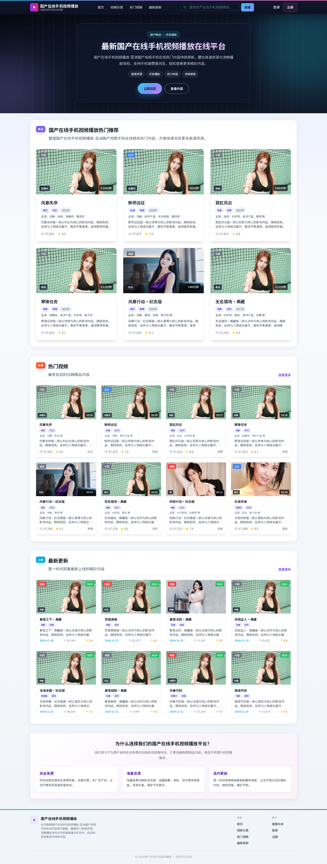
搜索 (247, 7)
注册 (290, 7)
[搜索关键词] (210, 7)
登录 (276, 7)
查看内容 (177, 88)
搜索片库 (278, 824)
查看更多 (284, 374)
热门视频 (136, 7)
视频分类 (117, 7)
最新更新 (155, 7)
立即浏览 (150, 88)
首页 (101, 7)
